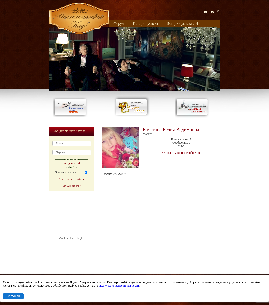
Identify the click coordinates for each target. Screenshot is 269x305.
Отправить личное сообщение (181, 152)
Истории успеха (145, 23)
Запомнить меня (65, 172)
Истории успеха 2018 (183, 23)
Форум (118, 23)
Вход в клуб (71, 163)
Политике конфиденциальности (119, 285)
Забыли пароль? (72, 185)
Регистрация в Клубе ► (71, 179)
